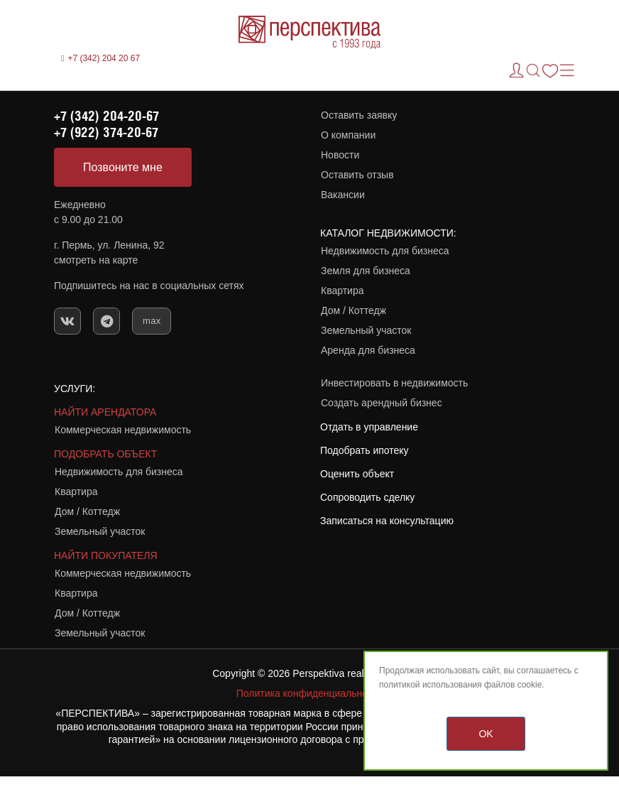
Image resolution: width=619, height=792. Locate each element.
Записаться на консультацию (387, 520)
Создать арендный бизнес (381, 402)
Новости (340, 155)
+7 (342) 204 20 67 (103, 58)
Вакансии (343, 194)
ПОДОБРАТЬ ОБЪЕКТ (105, 454)
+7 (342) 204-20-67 (106, 116)
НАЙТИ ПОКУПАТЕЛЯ (106, 555)
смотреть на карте (96, 260)
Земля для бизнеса (365, 270)
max (151, 320)
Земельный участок (366, 330)
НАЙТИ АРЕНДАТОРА (105, 412)
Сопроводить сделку (367, 497)
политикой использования (430, 685)
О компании (348, 135)
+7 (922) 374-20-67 (106, 132)
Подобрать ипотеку (364, 450)
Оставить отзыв (357, 174)
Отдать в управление (369, 427)
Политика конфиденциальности (309, 693)
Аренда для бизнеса (368, 350)
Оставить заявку (359, 115)
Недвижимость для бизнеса (385, 250)
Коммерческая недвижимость (123, 429)
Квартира (342, 290)
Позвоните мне (123, 167)
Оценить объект (357, 473)
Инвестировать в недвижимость (394, 383)
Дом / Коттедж (353, 310)
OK (485, 733)
